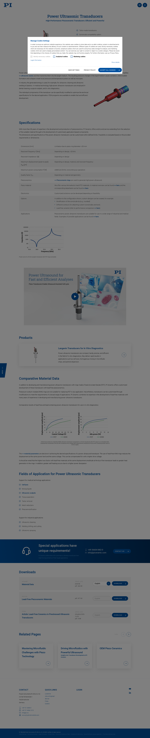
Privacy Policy (90, 70)
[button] (110, 70)
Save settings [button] (73, 70)
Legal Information (36, 60)
